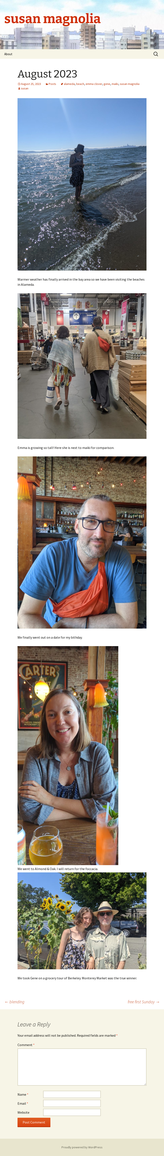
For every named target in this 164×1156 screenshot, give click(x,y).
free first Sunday (144, 1001)
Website (23, 1112)
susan (24, 88)
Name (23, 1094)
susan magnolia (129, 84)
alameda (69, 84)
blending (14, 1001)
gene (107, 84)
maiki (115, 84)
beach (80, 84)
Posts (52, 84)
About (8, 54)
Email (23, 1103)
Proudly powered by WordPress (82, 1147)
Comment (26, 1045)
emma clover (94, 84)
